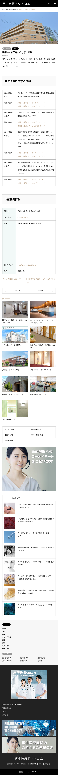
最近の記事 (16, 498)
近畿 (15, 48)
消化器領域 (9, 440)
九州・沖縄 (5, 646)
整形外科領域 (36, 429)
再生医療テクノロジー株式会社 (12, 704)
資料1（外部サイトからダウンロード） (32, 103)
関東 (3, 634)
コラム (4, 711)
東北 (3, 631)
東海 (3, 643)
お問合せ (5, 715)
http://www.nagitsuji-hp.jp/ (27, 265)
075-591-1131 (23, 217)
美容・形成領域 (37, 435)
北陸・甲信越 (6, 637)
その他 (40, 661)
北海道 (4, 629)
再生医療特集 (6, 708)
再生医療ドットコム (29, 758)
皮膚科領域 (9, 435)
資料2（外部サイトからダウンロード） (32, 106)
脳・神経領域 (6, 48)
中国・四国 (5, 648)
